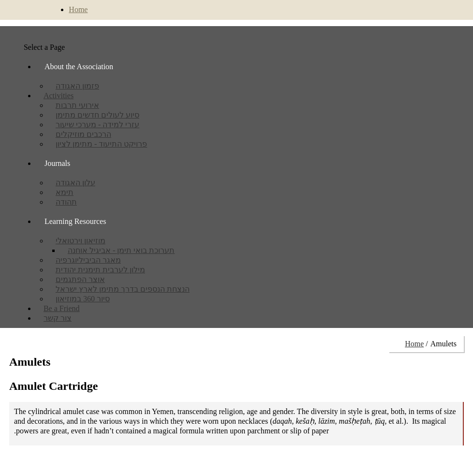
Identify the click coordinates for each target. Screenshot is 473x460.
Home (78, 9)
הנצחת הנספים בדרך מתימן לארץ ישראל (123, 289)
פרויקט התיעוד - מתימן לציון (101, 144)
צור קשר (58, 318)
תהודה (66, 202)
